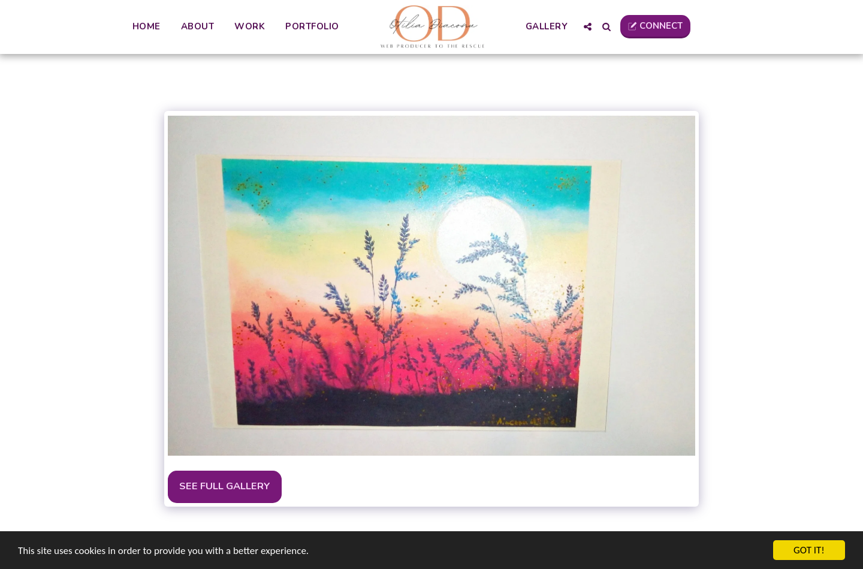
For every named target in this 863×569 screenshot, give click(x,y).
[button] (587, 26)
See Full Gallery (224, 486)
